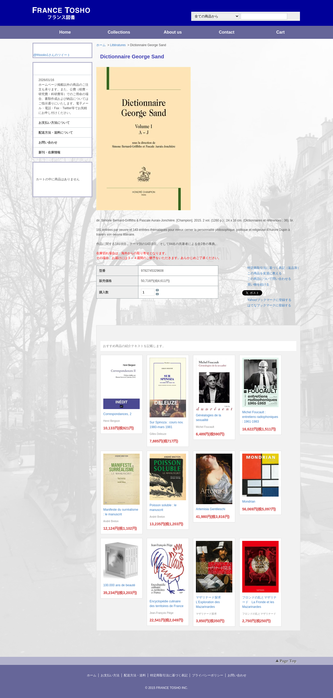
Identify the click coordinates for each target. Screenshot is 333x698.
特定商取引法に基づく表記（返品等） (273, 268)
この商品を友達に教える (264, 273)
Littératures (118, 45)
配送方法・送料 (135, 675)
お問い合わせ (48, 142)
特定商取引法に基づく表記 (169, 675)
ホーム (101, 45)
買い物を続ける (258, 284)
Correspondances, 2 (117, 414)
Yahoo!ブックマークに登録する (269, 300)
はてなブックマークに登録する (269, 305)
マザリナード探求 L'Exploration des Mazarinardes (210, 602)
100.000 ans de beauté (119, 585)
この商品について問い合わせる (269, 279)
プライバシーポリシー (207, 675)
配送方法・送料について (56, 132)
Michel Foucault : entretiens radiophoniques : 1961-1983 (260, 416)
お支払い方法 (110, 675)
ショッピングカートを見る (62, 190)
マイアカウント (284, 6)
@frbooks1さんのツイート (51, 55)
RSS (54, 206)
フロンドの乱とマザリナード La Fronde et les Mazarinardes (259, 602)
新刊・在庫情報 (49, 152)
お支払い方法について (54, 123)
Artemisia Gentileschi (210, 509)
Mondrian (248, 501)
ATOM (57, 211)
